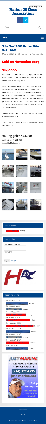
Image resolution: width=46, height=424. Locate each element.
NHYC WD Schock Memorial (18, 320)
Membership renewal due (17, 303)
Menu (5, 38)
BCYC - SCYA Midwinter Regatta (19, 326)
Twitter (23, 414)
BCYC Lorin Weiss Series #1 (17, 343)
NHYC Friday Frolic (14, 309)
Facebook (23, 410)
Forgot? (14, 261)
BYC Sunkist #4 (12, 231)
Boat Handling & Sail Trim (17, 348)
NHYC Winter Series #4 (16, 315)
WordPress (22, 421)
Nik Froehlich (23, 54)
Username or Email (12, 244)
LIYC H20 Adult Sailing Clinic (18, 331)
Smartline (33, 421)
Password (8, 252)
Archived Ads (37, 54)
